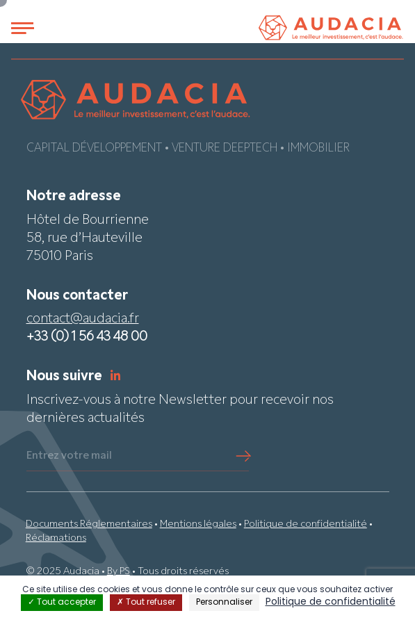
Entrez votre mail (69, 456)
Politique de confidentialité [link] (331, 602)
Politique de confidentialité (305, 524)
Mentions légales (198, 524)
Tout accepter (62, 602)
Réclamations (56, 538)
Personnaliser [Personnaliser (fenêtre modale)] (224, 602)
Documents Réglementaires (89, 524)
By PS (118, 571)
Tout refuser (146, 602)
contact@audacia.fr (82, 319)
